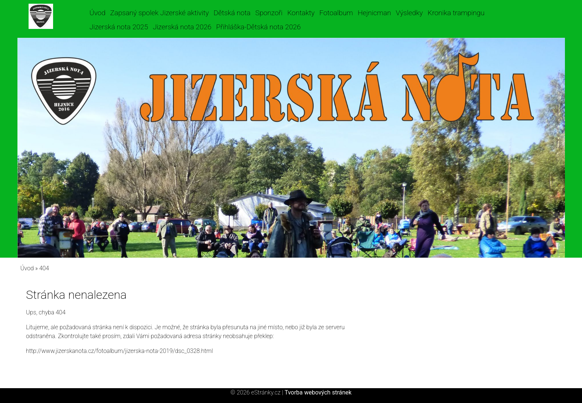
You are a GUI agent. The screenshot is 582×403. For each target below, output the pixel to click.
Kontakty (301, 13)
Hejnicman (374, 13)
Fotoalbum (336, 13)
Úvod (97, 13)
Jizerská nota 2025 (118, 27)
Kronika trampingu (456, 13)
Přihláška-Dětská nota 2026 (258, 27)
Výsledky (409, 13)
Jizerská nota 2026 (182, 27)
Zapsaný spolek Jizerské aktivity (159, 13)
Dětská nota (232, 13)
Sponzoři (268, 13)
